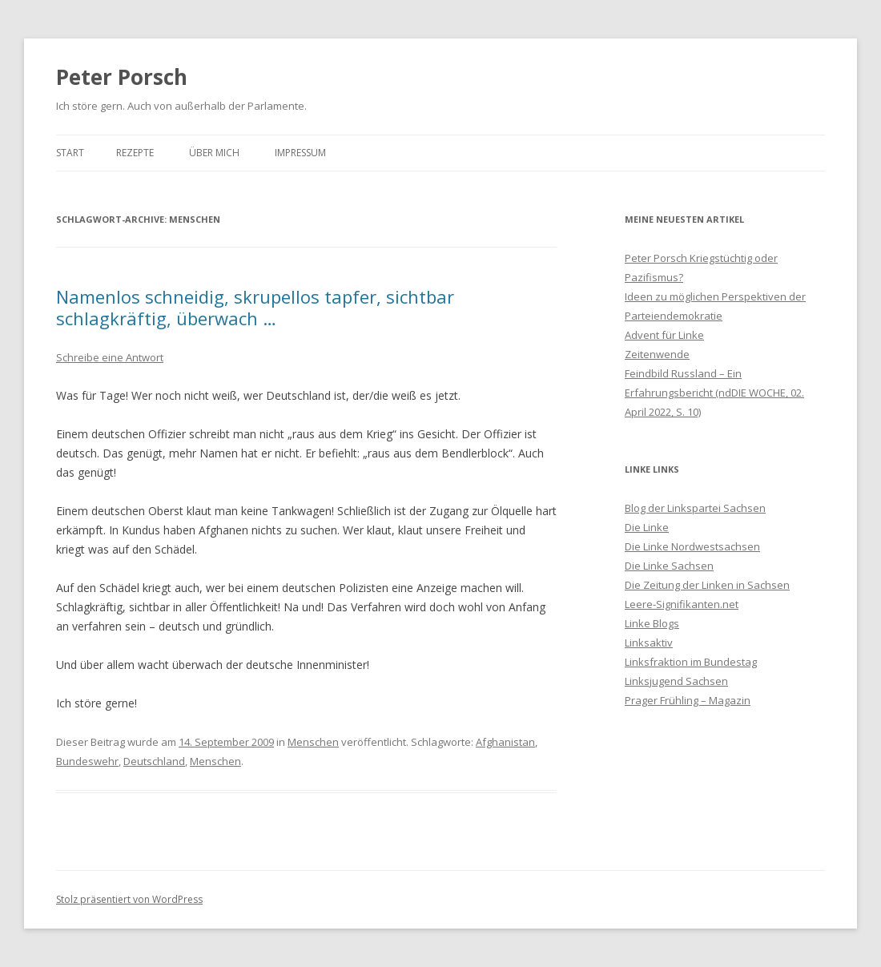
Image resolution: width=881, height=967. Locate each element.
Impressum (300, 152)
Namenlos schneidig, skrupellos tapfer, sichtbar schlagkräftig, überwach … (255, 306)
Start (70, 152)
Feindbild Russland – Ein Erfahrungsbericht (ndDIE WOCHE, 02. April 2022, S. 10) (714, 392)
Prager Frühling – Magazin (687, 700)
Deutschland (154, 761)
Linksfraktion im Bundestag (691, 662)
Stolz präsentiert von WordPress (129, 899)
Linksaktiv (649, 642)
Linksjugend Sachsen (676, 681)
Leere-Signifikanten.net (681, 604)
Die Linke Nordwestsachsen (692, 546)
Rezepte (135, 152)
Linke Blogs (652, 623)
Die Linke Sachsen (669, 565)
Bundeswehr (87, 761)
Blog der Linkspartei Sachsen (695, 508)
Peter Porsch (121, 76)
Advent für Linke (664, 335)
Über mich (214, 152)
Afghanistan (505, 742)
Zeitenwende (657, 354)
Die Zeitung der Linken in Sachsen (707, 585)
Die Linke (647, 527)
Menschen (313, 742)
